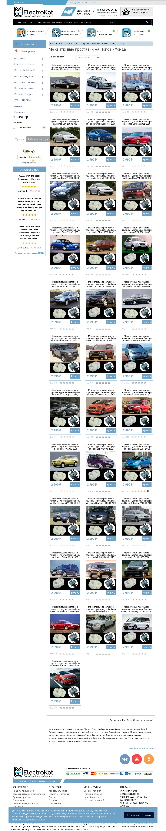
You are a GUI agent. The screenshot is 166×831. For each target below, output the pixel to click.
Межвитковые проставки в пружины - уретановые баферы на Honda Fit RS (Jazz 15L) (65, 392)
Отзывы (53, 800)
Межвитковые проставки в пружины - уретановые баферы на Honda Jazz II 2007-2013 (137, 446)
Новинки (19, 112)
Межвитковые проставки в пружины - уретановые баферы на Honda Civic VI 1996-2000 (65, 175)
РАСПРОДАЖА (22, 100)
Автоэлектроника (24, 82)
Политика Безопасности (25, 803)
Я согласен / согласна (139, 815)
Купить (75, 105)
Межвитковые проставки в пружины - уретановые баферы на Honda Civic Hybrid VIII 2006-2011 (101, 122)
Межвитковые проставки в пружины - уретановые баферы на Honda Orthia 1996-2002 (65, 555)
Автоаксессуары (23, 76)
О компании (19, 800)
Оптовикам (18, 806)
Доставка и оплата (42, 22)
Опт (76, 22)
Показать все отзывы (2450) (29, 253)
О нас (30, 22)
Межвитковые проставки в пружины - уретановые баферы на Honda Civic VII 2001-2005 (101, 175)
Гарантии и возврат (59, 794)
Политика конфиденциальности (28, 819)
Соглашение (55, 803)
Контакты (68, 22)
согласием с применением (25, 816)
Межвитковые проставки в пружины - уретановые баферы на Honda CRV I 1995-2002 (101, 230)
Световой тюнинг (25, 64)
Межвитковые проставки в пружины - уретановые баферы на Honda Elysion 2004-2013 (137, 338)
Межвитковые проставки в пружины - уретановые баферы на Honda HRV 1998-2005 (65, 446)
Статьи (52, 797)
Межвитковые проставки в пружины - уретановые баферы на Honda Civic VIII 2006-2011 (137, 175)
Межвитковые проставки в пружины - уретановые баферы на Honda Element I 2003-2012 (65, 338)
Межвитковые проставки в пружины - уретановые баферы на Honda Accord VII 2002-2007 (101, 67)
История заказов (93, 794)
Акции (18, 106)
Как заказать (57, 22)
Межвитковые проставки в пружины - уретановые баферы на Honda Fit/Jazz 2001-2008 (101, 392)
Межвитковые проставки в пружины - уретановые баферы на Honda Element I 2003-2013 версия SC (101, 339)
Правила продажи (22, 797)
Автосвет (19, 58)
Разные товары (23, 94)
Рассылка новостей (94, 800)
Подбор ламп (25, 51)
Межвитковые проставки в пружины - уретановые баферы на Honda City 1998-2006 (65, 121)
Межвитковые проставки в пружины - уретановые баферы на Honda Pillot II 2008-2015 (101, 555)
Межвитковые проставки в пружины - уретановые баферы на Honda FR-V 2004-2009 (137, 392)
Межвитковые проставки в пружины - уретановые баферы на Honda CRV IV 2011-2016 (101, 284)
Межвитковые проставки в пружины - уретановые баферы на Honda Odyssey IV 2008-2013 (136, 500)
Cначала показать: (57, 57)
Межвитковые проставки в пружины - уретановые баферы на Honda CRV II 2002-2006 (137, 230)
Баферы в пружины (90, 43)
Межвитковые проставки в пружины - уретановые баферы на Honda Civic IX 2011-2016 (137, 121)
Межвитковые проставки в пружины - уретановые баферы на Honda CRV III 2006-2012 (65, 284)
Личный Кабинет (92, 790)
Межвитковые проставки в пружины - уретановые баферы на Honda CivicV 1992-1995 (65, 230)
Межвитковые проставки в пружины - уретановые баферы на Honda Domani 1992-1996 (137, 284)
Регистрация (88, 2)
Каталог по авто (24, 88)
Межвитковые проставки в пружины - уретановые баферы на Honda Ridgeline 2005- (101, 609)
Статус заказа (85, 22)
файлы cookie (85, 810)
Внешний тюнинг (24, 70)
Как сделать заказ (58, 790)
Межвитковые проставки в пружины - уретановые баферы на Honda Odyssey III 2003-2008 (101, 500)
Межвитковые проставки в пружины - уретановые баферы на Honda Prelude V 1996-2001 (65, 609)
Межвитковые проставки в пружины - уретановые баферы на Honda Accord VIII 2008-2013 (137, 67)
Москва (19, 2)
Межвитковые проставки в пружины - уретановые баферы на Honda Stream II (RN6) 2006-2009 (65, 664)
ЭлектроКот (21, 22)
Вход (73, 2)
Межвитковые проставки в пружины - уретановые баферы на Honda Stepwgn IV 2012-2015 (136, 609)
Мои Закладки (91, 797)
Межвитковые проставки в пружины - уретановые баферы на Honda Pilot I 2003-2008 (137, 555)
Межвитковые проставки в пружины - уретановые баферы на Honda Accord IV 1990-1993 (65, 67)
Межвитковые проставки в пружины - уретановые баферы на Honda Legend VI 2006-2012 (65, 500)
